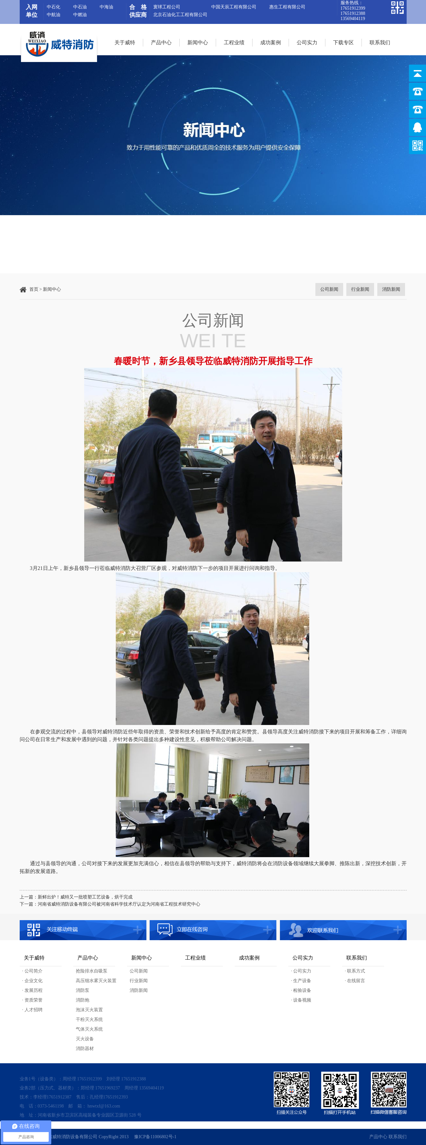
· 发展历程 (32, 990)
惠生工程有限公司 (287, 7)
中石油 (80, 7)
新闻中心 (197, 42)
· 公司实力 (301, 971)
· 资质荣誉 (32, 1000)
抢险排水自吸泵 (91, 971)
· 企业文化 (32, 980)
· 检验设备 (301, 990)
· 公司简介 (32, 971)
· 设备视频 (301, 1000)
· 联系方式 (355, 971)
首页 (33, 289)
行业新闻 (139, 980)
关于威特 (124, 42)
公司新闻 (139, 971)
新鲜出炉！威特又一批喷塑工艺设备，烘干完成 (85, 897)
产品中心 (161, 42)
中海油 (106, 7)
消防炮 (82, 1000)
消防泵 (82, 990)
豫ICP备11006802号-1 (155, 1136)
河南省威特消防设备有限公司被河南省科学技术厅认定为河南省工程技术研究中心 (119, 904)
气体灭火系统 (89, 1029)
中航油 (53, 14)
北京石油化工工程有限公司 (180, 14)
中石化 (53, 7)
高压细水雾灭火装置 (96, 980)
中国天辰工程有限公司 (233, 7)
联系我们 (380, 42)
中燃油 (80, 14)
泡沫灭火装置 (89, 1009)
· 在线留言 (355, 980)
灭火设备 (85, 1038)
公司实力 (307, 42)
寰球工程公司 (166, 7)
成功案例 (270, 42)
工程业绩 (234, 42)
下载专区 (343, 42)
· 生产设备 (301, 980)
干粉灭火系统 (89, 1019)
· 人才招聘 (32, 1009)
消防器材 (85, 1048)
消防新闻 (139, 990)
